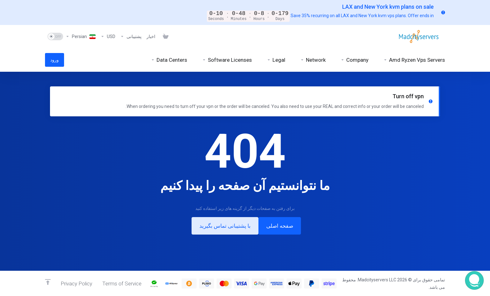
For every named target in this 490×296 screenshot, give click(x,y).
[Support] (131, 35)
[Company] (354, 59)
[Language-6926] (80, 35)
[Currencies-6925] (108, 35)
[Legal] (276, 59)
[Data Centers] (169, 59)
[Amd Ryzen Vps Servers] (414, 59)
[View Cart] (164, 35)
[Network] (313, 59)
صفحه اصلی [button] (279, 225)
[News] (151, 35)
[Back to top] (48, 282)
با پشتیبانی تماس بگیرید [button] (225, 225)
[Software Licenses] (227, 59)
